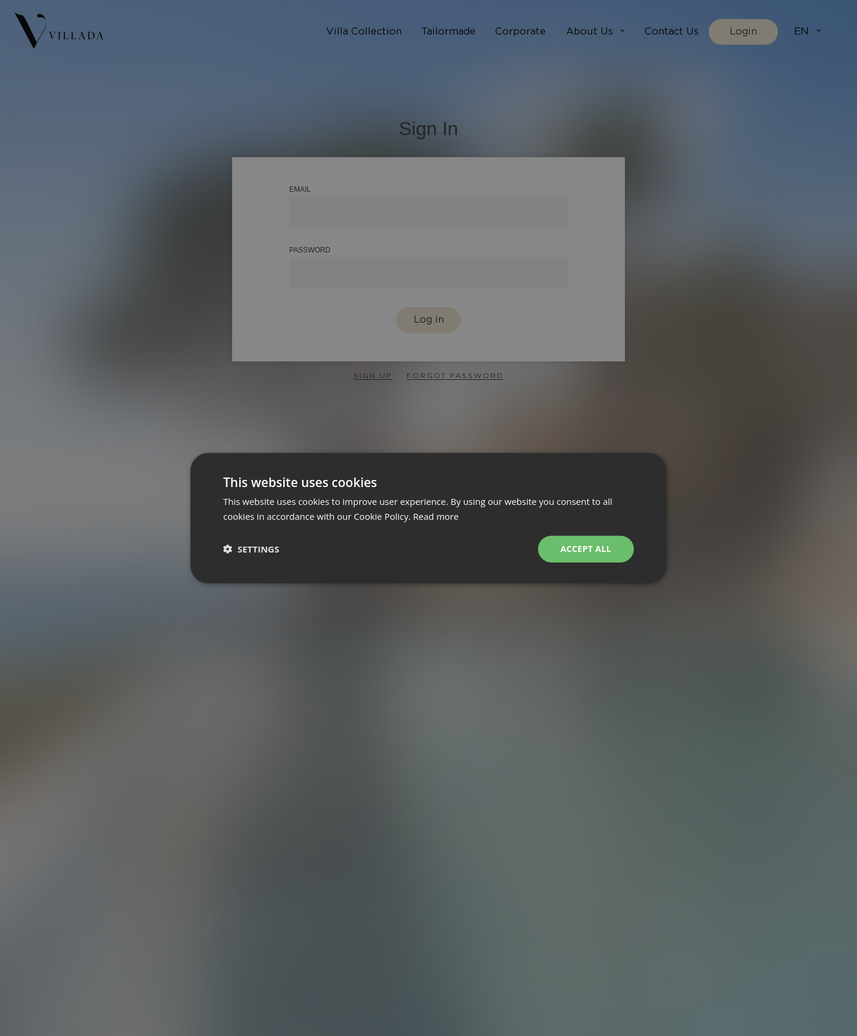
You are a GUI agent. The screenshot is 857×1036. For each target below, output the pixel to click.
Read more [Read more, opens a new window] (436, 516)
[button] (251, 549)
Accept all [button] (586, 548)
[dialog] (428, 518)
